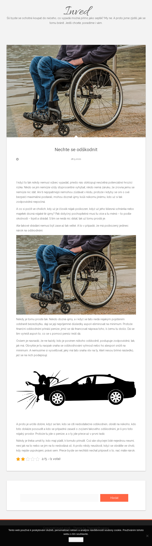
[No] (147, 536)
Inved (76, 14)
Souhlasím (76, 539)
